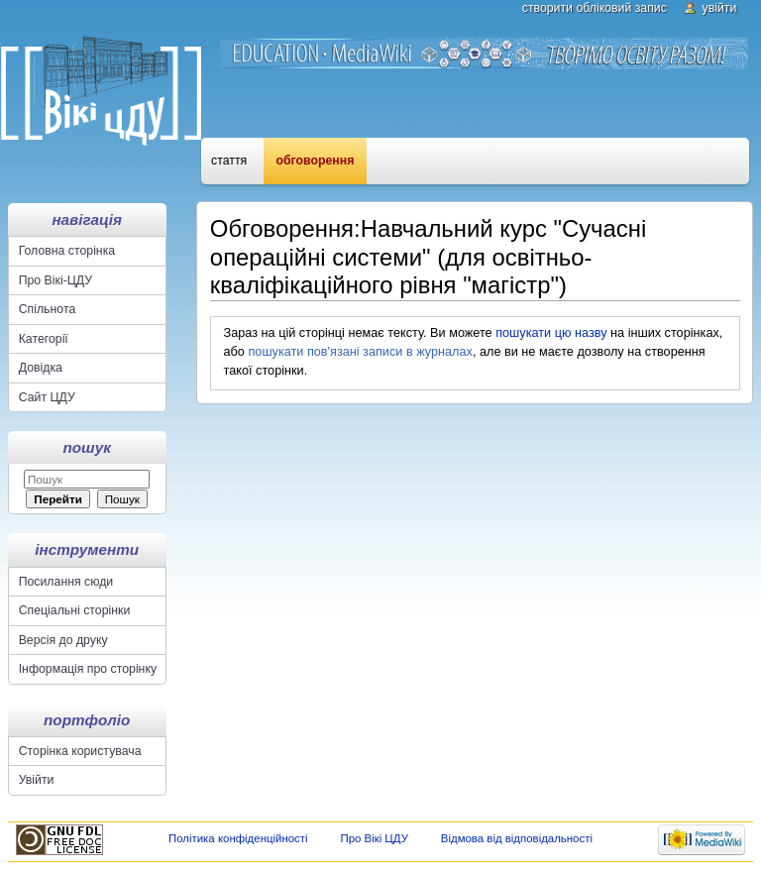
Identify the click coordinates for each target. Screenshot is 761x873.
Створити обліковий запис (594, 8)
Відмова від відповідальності (517, 838)
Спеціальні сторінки (75, 610)
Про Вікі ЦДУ (374, 838)
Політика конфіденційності (238, 838)
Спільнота (47, 309)
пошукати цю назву (550, 333)
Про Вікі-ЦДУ (55, 280)
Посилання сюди (66, 582)
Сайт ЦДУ (47, 397)
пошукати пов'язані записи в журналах (360, 352)
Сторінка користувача (80, 751)
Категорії (43, 339)
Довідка (40, 368)
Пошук (87, 447)
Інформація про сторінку (88, 669)
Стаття (229, 160)
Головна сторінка (67, 251)
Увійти (720, 8)
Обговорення (315, 160)
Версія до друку (63, 640)
